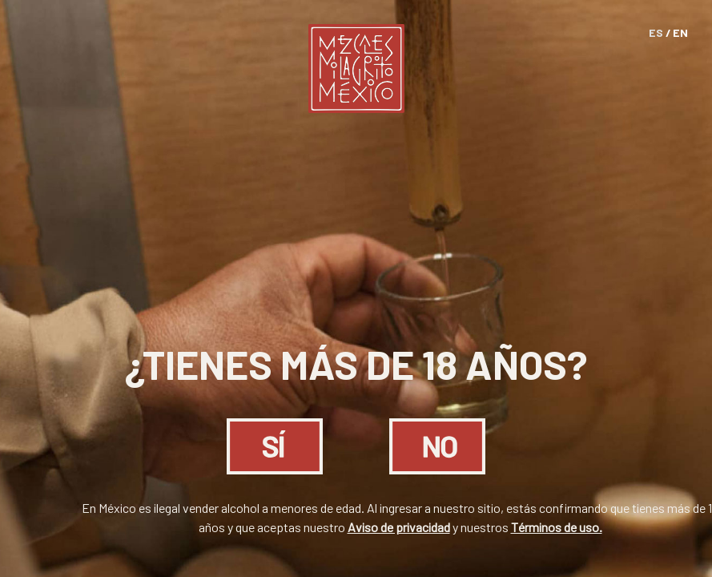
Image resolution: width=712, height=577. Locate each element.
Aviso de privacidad (399, 527)
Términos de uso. (556, 527)
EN (680, 32)
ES (656, 32)
